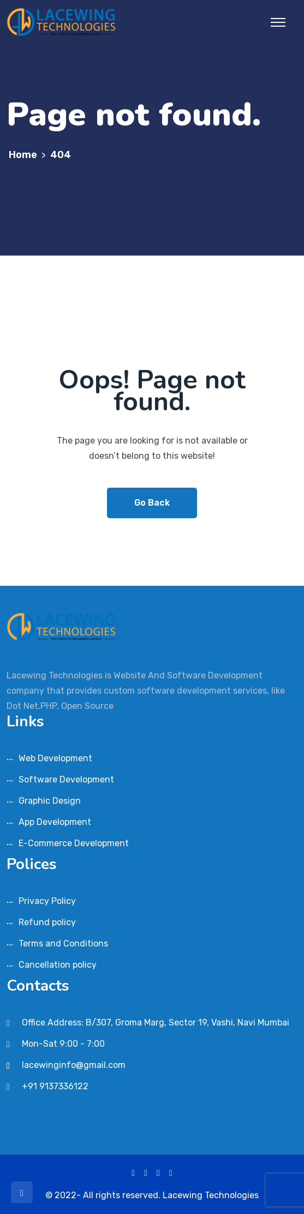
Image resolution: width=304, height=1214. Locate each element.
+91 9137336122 (55, 1086)
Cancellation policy (58, 965)
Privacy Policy (47, 901)
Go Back (152, 502)
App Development (55, 822)
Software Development (66, 779)
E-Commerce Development (74, 843)
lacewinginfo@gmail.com (74, 1065)
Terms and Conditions (63, 943)
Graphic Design (50, 801)
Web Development (55, 758)
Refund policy (47, 922)
